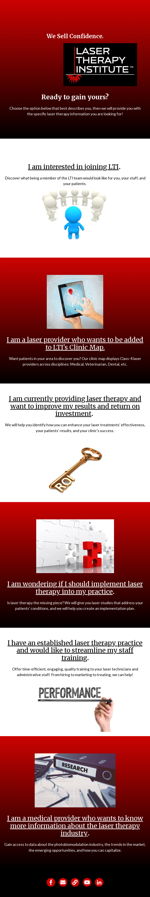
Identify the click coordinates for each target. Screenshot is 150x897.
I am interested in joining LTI (73, 167)
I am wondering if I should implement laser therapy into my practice (75, 588)
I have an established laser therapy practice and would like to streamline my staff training (75, 650)
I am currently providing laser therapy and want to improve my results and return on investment (75, 406)
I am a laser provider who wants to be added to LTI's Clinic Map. (75, 343)
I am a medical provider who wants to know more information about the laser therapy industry (75, 825)
